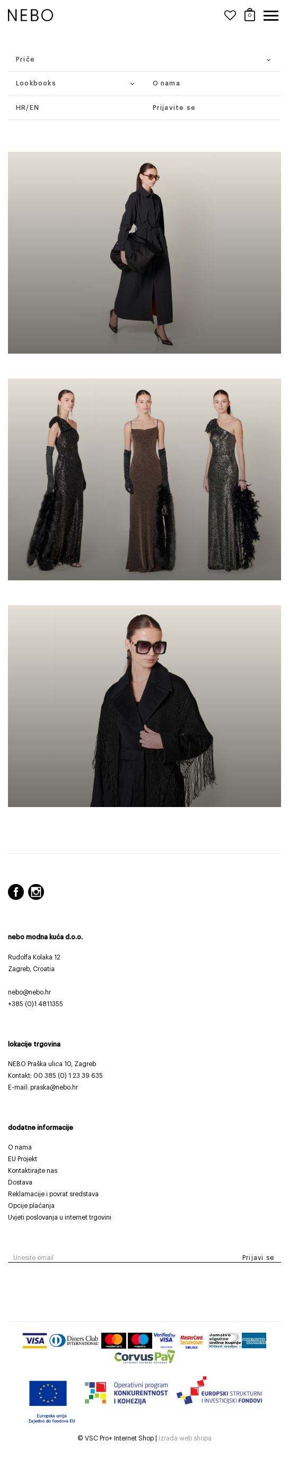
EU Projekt (22, 1159)
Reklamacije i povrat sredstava (53, 1194)
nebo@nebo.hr (29, 992)
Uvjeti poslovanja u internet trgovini (59, 1217)
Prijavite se (174, 108)
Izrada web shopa (185, 1438)
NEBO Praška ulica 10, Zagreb (52, 1064)
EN (34, 108)
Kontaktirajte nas (32, 1171)
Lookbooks (36, 83)
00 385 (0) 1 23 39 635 (68, 1076)
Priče (25, 59)
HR (21, 108)
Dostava (20, 1182)
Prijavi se (258, 1258)
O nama (166, 83)
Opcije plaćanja (31, 1206)
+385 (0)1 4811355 (35, 1004)
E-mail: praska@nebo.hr (43, 1087)
